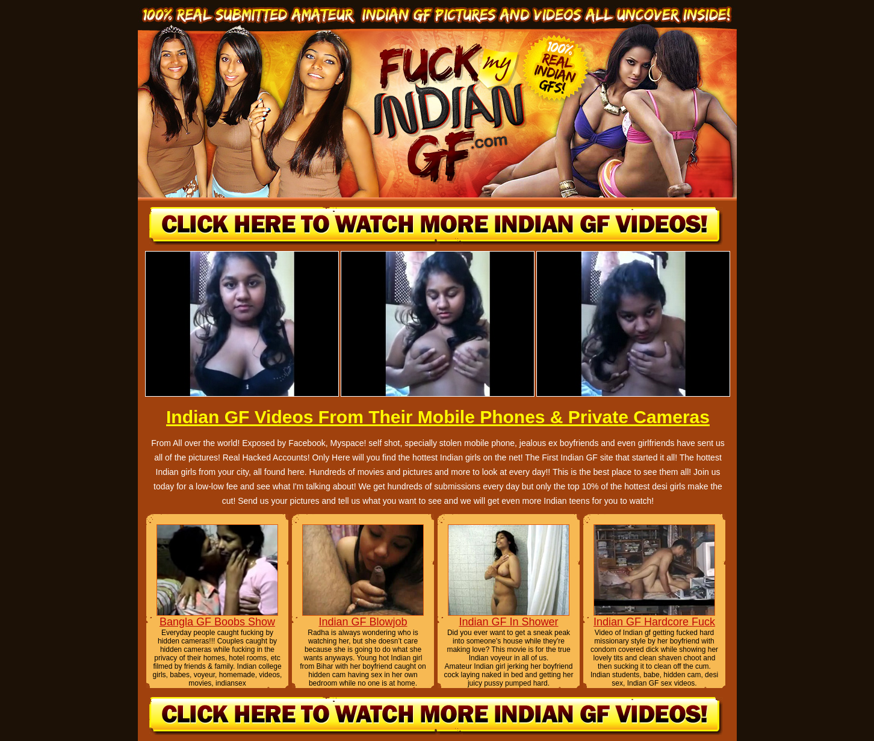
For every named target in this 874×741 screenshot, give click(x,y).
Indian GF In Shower (508, 622)
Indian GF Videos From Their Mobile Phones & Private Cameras (438, 417)
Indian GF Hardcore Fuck (654, 622)
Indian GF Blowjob (362, 622)
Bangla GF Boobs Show (217, 622)
